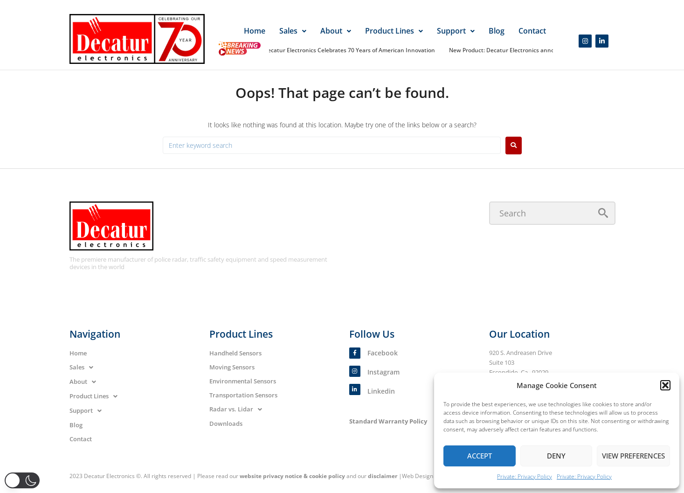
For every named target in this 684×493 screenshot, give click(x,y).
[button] (665, 385)
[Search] (552, 213)
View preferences (633, 455)
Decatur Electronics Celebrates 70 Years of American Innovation (350, 50)
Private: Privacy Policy (524, 476)
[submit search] (603, 213)
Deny (556, 455)
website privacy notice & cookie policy (292, 476)
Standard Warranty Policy (388, 421)
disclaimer (382, 476)
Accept (479, 455)
